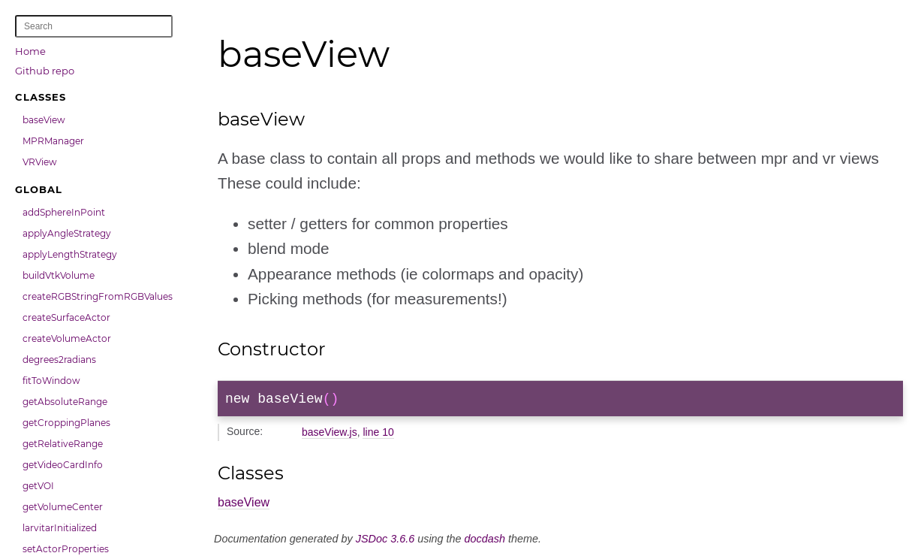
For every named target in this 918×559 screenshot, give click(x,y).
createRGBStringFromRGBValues (98, 296)
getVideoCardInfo (63, 464)
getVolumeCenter (63, 506)
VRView (40, 162)
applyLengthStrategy (70, 254)
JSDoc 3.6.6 (385, 542)
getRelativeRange (63, 443)
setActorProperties (66, 548)
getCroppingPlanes (66, 422)
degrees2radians (59, 359)
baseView (44, 119)
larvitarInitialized (60, 527)
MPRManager (53, 141)
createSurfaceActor (66, 317)
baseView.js (329, 435)
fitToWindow (51, 380)
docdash (485, 542)
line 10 (378, 435)
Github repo (44, 71)
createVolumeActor (67, 338)
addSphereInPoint (64, 212)
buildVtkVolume (59, 275)
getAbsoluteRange (65, 401)
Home (30, 51)
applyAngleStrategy (67, 233)
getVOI (38, 485)
